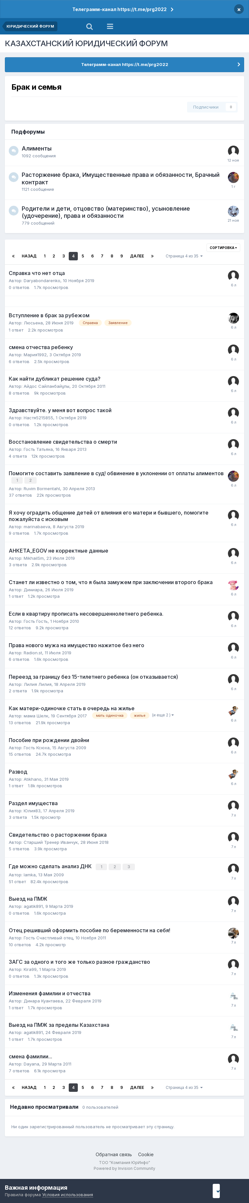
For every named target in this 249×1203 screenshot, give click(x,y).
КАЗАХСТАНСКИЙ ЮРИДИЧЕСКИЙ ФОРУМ (86, 43)
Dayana (31, 1063)
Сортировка (223, 248)
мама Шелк (36, 715)
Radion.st (33, 652)
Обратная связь (114, 1153)
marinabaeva (37, 526)
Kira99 (30, 968)
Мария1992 (35, 354)
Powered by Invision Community (124, 1167)
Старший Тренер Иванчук (51, 841)
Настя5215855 (38, 417)
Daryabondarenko (42, 280)
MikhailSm (34, 557)
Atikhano (33, 778)
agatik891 (33, 905)
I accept (225, 1191)
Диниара (33, 589)
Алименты (37, 148)
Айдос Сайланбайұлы (46, 386)
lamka (30, 873)
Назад (29, 256)
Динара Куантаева (43, 999)
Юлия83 (32, 810)
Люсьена (33, 322)
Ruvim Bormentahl (42, 487)
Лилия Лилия (38, 683)
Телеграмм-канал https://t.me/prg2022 (119, 9)
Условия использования (67, 1194)
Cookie (146, 1153)
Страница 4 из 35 (184, 256)
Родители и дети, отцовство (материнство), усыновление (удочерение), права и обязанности (106, 212)
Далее (137, 256)
